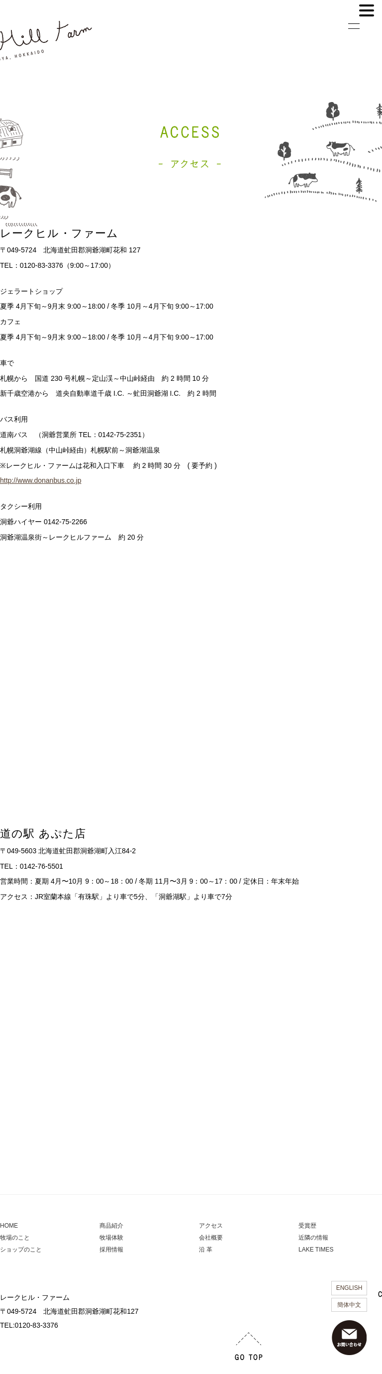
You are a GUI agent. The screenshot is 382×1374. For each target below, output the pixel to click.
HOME (9, 1225)
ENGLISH (349, 1287)
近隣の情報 (313, 1237)
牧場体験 (111, 1237)
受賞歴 (307, 1225)
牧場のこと (15, 1237)
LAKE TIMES (315, 1249)
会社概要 (211, 1237)
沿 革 (205, 1249)
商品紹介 (111, 1225)
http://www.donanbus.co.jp (40, 480)
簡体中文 (349, 1304)
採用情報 (111, 1249)
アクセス (211, 1225)
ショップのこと (21, 1249)
